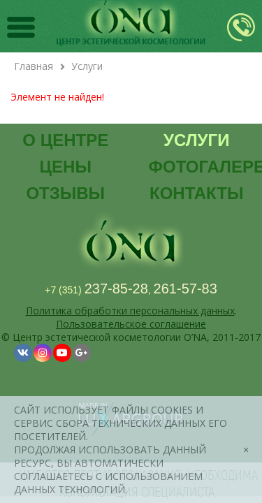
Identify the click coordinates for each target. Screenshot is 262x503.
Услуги (196, 140)
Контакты (197, 193)
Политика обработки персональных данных (130, 310)
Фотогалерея (202, 166)
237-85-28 (116, 288)
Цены (66, 166)
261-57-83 (185, 288)
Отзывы (65, 193)
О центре (65, 140)
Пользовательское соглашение (131, 323)
